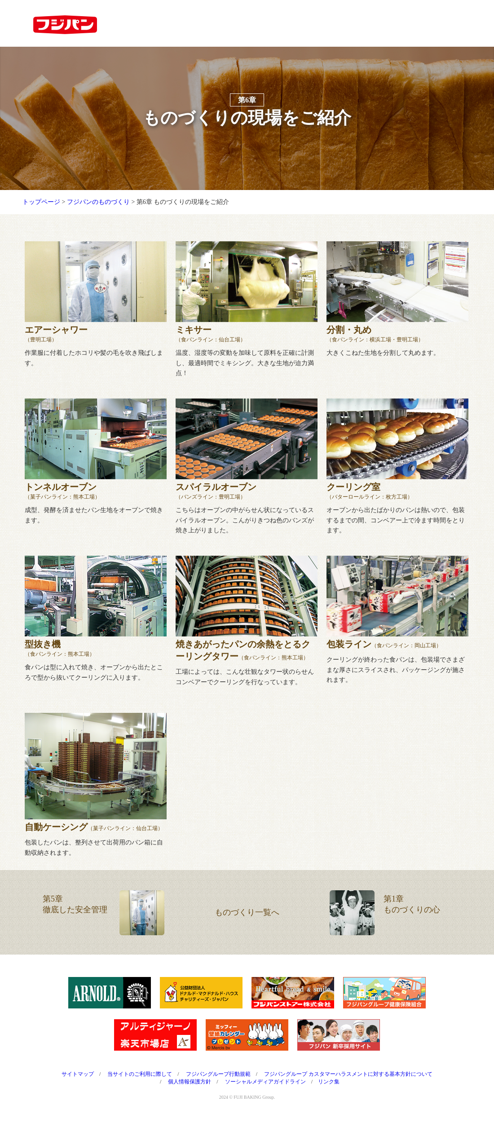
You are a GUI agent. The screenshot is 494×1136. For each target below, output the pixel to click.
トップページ (41, 215)
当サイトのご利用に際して (139, 1088)
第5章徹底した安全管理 (103, 926)
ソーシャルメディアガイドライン (265, 1095)
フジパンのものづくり (98, 215)
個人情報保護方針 (189, 1095)
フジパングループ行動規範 (218, 1088)
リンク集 (329, 1095)
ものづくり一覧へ (247, 926)
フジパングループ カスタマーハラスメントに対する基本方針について (348, 1088)
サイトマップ (78, 1088)
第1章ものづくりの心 (385, 926)
